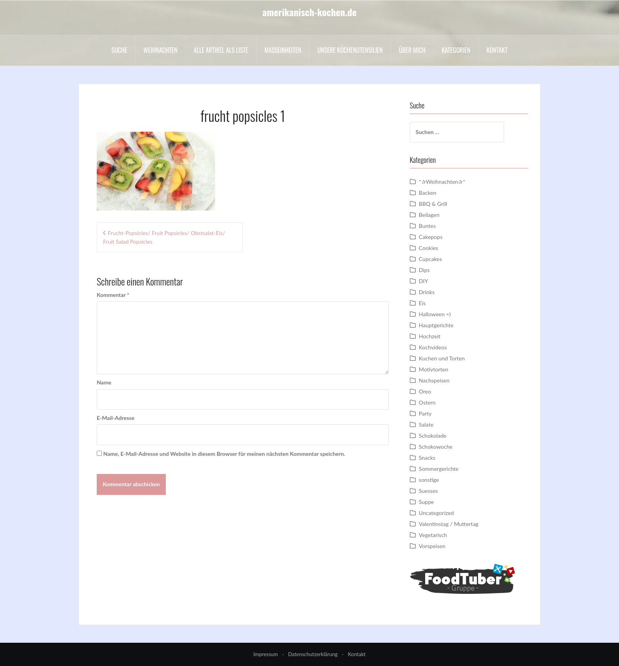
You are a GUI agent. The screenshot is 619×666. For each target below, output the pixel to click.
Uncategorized (436, 512)
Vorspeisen (432, 546)
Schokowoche (435, 446)
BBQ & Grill (433, 203)
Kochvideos (433, 347)
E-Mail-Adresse (115, 417)
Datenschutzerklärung (313, 654)
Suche (119, 50)
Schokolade (432, 435)
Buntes (427, 225)
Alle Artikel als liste (221, 50)
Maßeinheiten (282, 50)
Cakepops (431, 236)
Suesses (428, 490)
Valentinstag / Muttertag (448, 523)
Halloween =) (435, 314)
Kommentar (113, 294)
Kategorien (456, 50)
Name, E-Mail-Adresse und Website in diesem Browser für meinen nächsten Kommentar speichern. (224, 453)
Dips (424, 270)
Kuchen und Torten (442, 358)
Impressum (265, 654)
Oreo (425, 391)
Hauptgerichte (436, 325)
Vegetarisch (433, 535)
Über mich (412, 50)
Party (425, 413)
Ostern (427, 402)
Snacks (427, 457)
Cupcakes (430, 259)
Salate (426, 424)
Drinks (427, 292)
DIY (423, 281)
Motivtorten (433, 369)
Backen (428, 192)
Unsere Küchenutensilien (350, 50)
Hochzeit (430, 336)
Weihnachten (160, 50)
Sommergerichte (439, 468)
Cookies (428, 247)
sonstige (429, 479)
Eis (422, 303)
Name (104, 382)
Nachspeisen (434, 380)
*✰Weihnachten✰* (442, 181)
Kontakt (497, 50)
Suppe (426, 501)
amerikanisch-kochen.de (310, 12)
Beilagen (429, 214)
